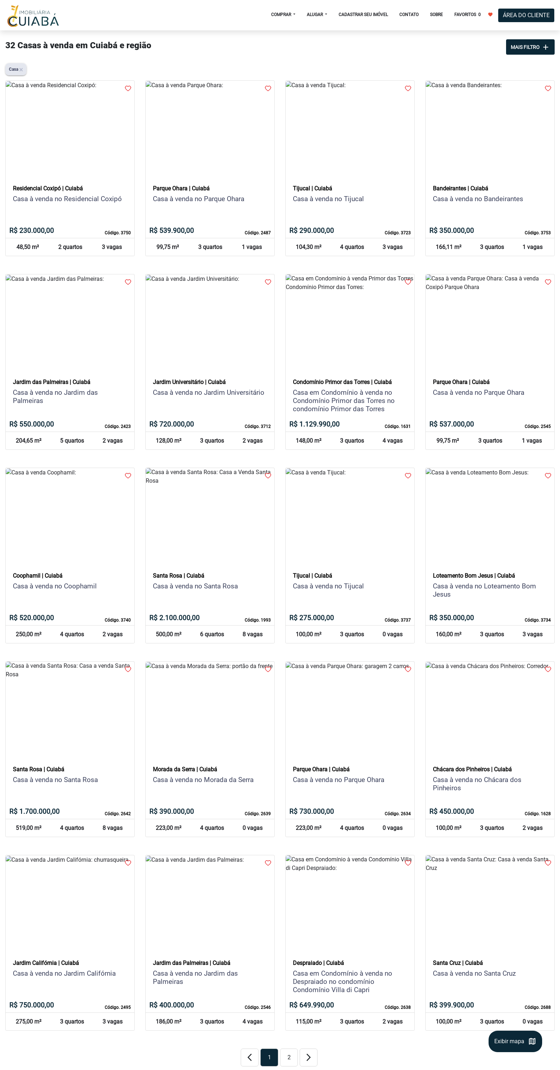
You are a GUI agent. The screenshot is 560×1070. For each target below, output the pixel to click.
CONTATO (409, 14)
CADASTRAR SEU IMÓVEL (363, 14)
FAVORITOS (473, 14)
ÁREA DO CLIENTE (526, 15)
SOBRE (436, 14)
